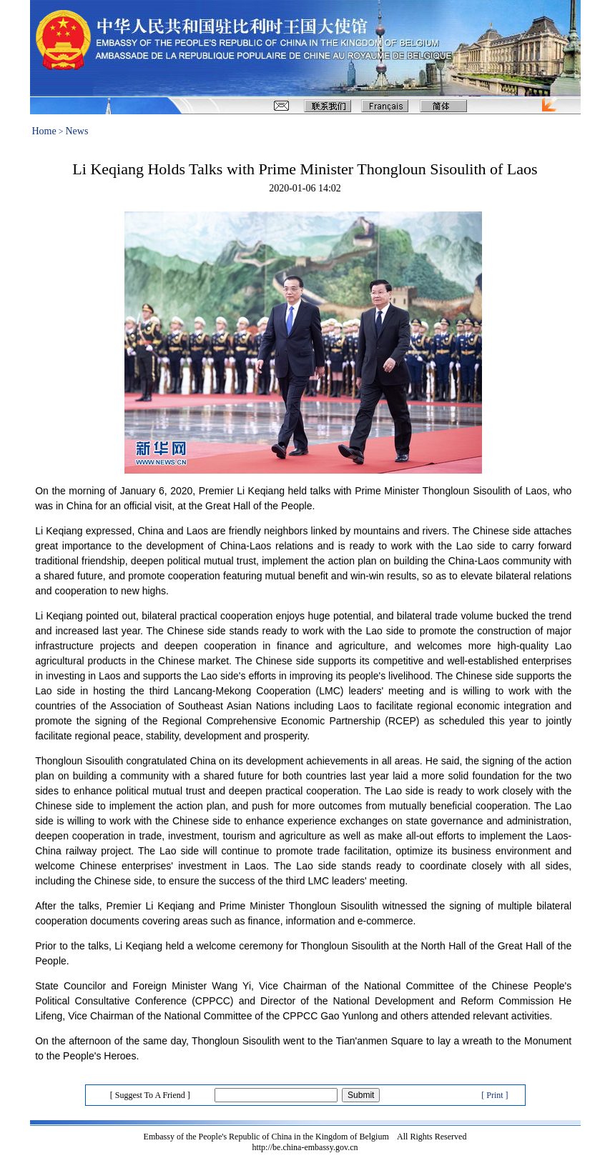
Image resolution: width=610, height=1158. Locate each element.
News (77, 131)
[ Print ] (494, 1095)
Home (44, 131)
